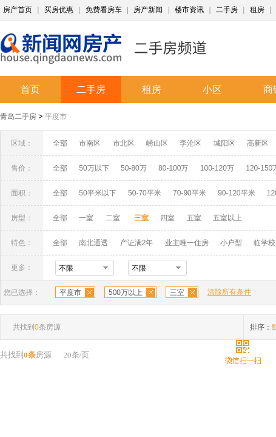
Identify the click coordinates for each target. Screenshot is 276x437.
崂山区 (157, 143)
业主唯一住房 (187, 243)
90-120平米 (236, 193)
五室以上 (227, 218)
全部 (60, 143)
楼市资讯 (189, 9)
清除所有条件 (229, 292)
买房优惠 (58, 9)
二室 (114, 218)
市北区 (124, 143)
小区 (212, 89)
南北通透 (93, 243)
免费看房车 (104, 9)
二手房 (227, 9)
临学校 (264, 243)
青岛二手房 (18, 116)
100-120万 (217, 168)
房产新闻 (148, 9)
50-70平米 (144, 193)
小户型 (231, 243)
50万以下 (94, 168)
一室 (86, 218)
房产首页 (17, 9)
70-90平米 (189, 193)
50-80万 (134, 168)
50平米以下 (97, 193)
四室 (167, 218)
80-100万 (173, 168)
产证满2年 (136, 243)
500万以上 (126, 292)
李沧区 (190, 143)
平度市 (56, 116)
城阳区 (224, 143)
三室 (177, 292)
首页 (30, 89)
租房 (257, 9)
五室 (194, 218)
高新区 (258, 143)
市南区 (90, 143)
